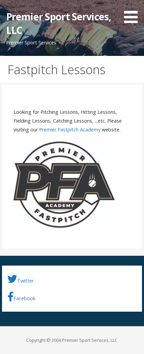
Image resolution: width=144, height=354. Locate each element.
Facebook (21, 297)
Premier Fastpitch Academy (69, 129)
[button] (133, 12)
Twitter (20, 279)
